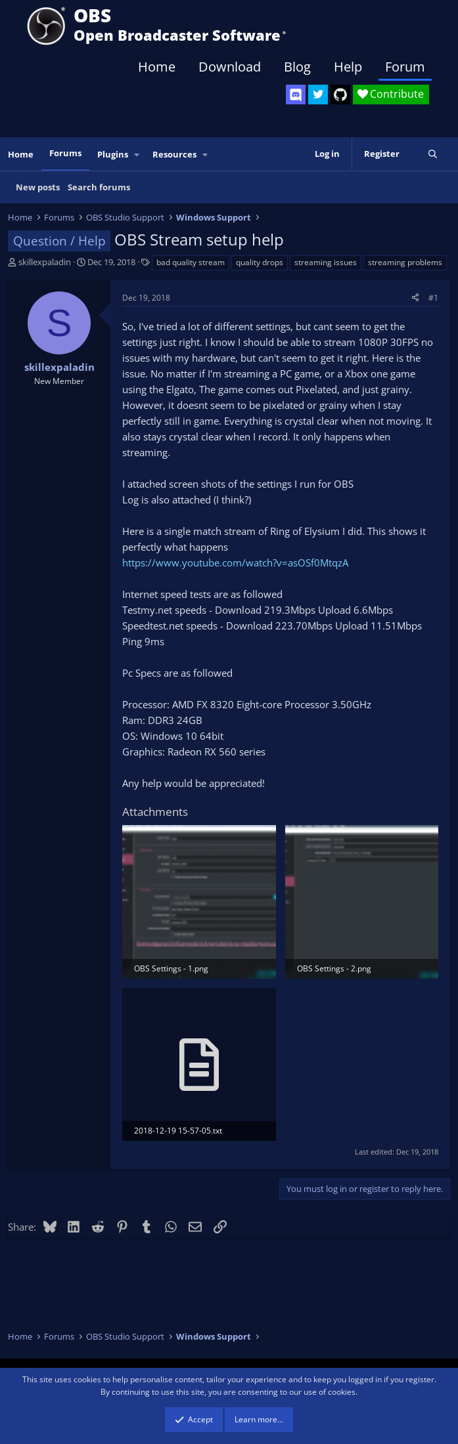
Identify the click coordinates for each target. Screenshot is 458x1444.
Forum (405, 66)
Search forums (99, 187)
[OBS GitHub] (340, 94)
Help (348, 66)
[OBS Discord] (296, 94)
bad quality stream (190, 262)
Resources (174, 154)
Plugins (112, 154)
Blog (297, 66)
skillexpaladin (44, 262)
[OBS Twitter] (318, 94)
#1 (433, 297)
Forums (65, 153)
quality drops (259, 262)
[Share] (415, 297)
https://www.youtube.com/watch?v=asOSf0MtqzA (235, 562)
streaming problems (405, 262)
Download (229, 66)
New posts (38, 187)
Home (156, 66)
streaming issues (325, 262)
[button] (137, 154)
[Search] (432, 154)
